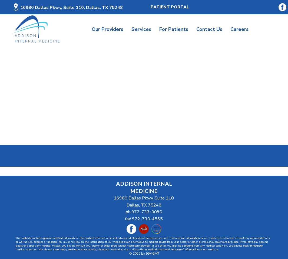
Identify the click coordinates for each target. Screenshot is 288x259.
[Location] (16, 7)
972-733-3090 (146, 212)
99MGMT (152, 253)
